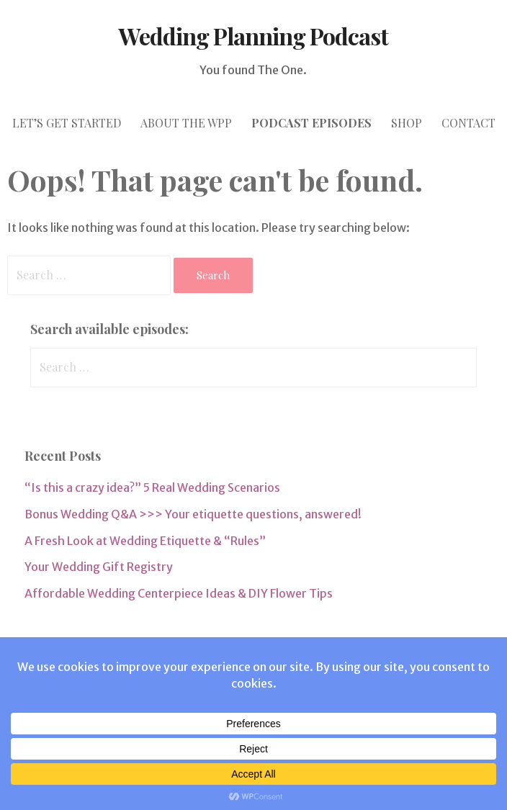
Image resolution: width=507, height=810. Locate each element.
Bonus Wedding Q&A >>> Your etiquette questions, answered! (193, 514)
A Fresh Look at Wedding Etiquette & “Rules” (145, 541)
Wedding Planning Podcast (254, 35)
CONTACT (468, 122)
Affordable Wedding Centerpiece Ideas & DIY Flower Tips (178, 593)
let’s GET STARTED (66, 122)
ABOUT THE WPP (186, 122)
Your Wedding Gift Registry (98, 566)
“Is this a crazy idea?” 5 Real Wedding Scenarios (152, 487)
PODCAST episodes (311, 122)
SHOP (406, 122)
